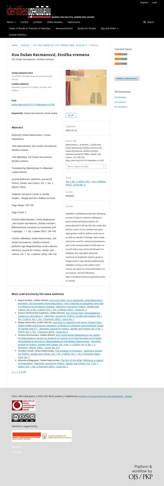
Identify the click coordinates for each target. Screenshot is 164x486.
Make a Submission (127, 78)
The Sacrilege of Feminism (69, 350)
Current (24, 22)
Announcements (64, 28)
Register (144, 2)
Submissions (74, 22)
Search (150, 22)
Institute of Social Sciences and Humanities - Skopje (105, 396)
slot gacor (17, 446)
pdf (72, 115)
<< (13, 371)
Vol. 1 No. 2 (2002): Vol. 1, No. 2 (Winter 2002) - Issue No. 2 (60, 45)
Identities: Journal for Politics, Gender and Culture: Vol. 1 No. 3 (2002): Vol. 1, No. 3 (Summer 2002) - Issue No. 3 (60, 318)
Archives (37, 22)
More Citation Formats (78, 166)
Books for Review (87, 28)
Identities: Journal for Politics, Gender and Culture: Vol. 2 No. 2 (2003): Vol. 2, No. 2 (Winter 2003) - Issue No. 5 (58, 308)
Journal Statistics (18, 34)
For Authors (120, 102)
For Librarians (121, 106)
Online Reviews (55, 22)
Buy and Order (108, 28)
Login (154, 2)
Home (14, 45)
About (10, 22)
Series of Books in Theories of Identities (30, 28)
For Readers (120, 97)
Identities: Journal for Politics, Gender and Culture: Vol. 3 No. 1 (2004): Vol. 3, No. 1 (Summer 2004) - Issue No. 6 (60, 330)
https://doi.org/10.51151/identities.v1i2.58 (33, 104)
